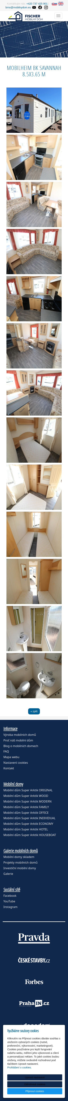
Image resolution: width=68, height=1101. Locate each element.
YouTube (9, 901)
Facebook (10, 896)
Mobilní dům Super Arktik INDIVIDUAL (29, 818)
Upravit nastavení (35, 1077)
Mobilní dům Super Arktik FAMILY (26, 807)
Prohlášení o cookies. (19, 1067)
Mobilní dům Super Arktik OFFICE (26, 813)
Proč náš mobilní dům (18, 740)
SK (54, 3)
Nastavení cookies (15, 763)
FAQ (6, 751)
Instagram (10, 907)
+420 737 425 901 (37, 3)
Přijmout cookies (34, 1091)
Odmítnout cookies (34, 1084)
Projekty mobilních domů (20, 862)
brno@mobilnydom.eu (18, 7)
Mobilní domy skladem (18, 857)
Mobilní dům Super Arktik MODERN (27, 801)
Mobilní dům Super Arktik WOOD (25, 796)
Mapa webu (11, 757)
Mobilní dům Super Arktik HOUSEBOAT (29, 835)
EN (60, 3)
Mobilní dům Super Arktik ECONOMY (28, 824)
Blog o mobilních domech (20, 746)
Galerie (8, 874)
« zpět (33, 711)
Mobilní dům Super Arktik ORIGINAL (28, 790)
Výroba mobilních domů (19, 735)
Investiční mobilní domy (19, 868)
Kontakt (8, 768)
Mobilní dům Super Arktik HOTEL (25, 829)
